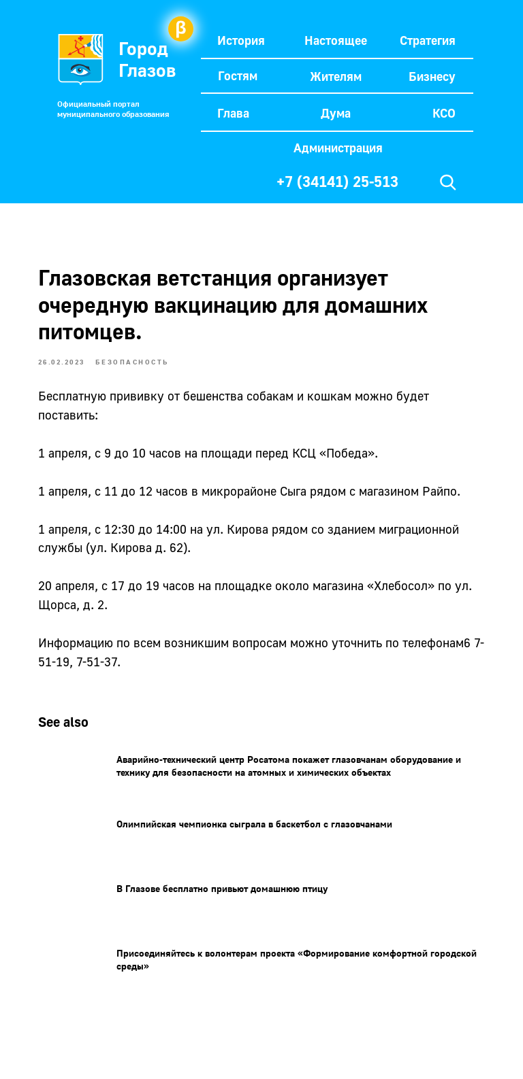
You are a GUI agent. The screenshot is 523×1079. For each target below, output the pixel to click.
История (241, 40)
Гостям (237, 75)
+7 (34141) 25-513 (337, 181)
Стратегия (428, 40)
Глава (233, 112)
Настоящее (335, 40)
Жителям (336, 76)
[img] (448, 182)
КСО (444, 112)
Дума (336, 112)
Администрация (338, 147)
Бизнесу (432, 76)
